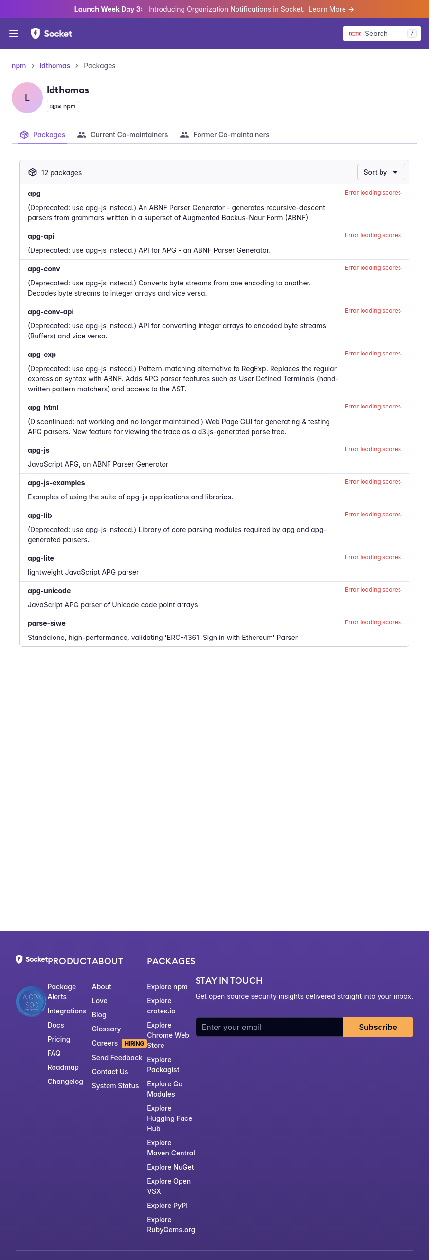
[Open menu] (13, 33)
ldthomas (55, 65)
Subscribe (378, 1027)
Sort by (381, 172)
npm (19, 65)
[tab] (42, 134)
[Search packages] (382, 33)
